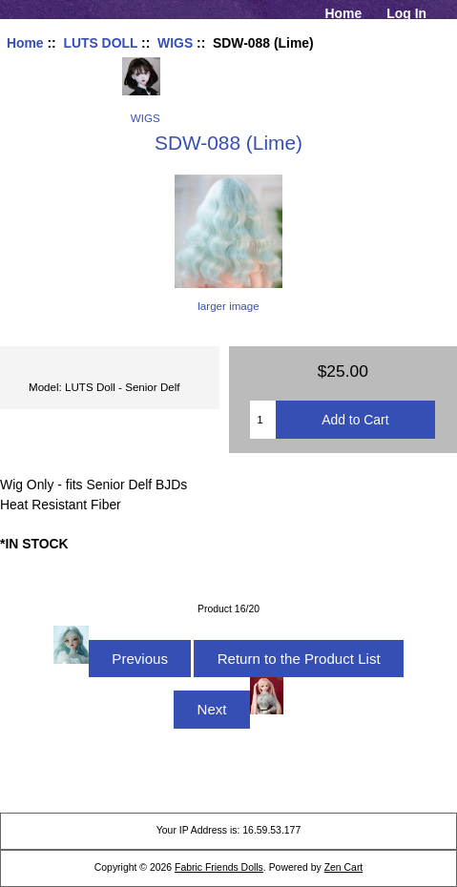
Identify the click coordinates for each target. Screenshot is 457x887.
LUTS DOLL (100, 43)
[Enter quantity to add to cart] (262, 420)
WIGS (175, 43)
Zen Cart (344, 867)
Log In (406, 13)
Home (344, 13)
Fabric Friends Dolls (219, 867)
